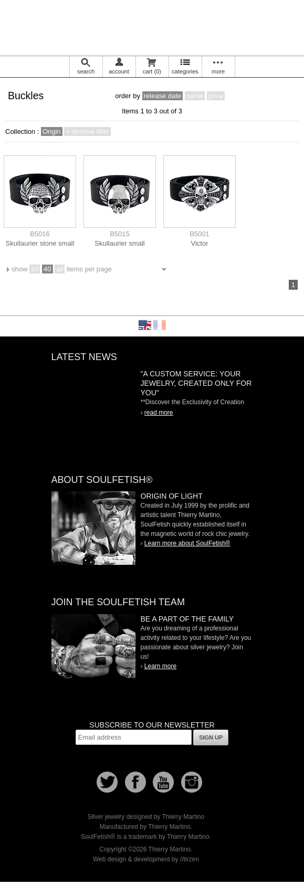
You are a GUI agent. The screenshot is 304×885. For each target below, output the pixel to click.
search (86, 71)
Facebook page (135, 782)
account (119, 71)
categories (185, 71)
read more (158, 412)
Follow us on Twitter (107, 782)
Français (159, 325)
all (59, 269)
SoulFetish (93, 528)
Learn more (160, 666)
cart (152, 71)
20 (34, 269)
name (195, 96)
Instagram (191, 782)
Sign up (211, 737)
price (215, 96)
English (145, 325)
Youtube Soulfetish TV (163, 782)
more (218, 71)
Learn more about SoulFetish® (187, 543)
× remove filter (87, 131)
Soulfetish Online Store (152, 26)
